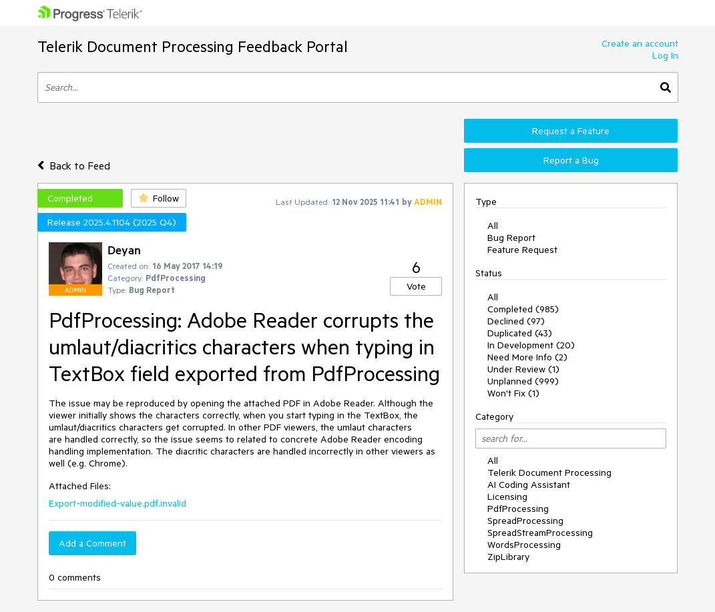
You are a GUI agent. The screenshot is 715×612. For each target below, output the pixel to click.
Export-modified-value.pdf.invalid (117, 503)
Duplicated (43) (519, 333)
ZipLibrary (508, 557)
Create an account (640, 43)
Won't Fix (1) (513, 393)
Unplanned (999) (523, 381)
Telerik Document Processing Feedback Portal (192, 46)
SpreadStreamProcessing (540, 533)
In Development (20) (531, 345)
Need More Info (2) (527, 357)
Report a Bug (571, 160)
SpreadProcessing (525, 521)
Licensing (507, 497)
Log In (665, 55)
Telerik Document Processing (549, 473)
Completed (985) (523, 309)
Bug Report (511, 238)
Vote (416, 286)
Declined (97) (516, 321)
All (492, 226)
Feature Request (522, 250)
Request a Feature (571, 131)
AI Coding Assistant (528, 485)
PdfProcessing (518, 509)
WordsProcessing (524, 545)
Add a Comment (92, 543)
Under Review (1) (523, 369)
